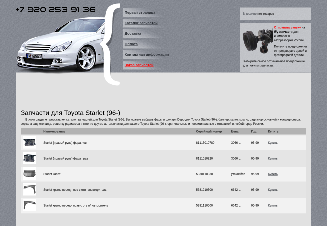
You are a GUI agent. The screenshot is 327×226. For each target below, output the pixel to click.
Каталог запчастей (141, 23)
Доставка (133, 34)
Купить (273, 142)
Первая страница (140, 12)
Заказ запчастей (139, 65)
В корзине (249, 14)
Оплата (131, 44)
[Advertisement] (112, 95)
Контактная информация (147, 54)
